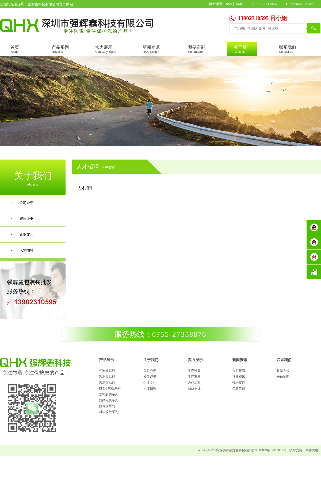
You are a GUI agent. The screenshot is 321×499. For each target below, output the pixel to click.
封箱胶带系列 (108, 412)
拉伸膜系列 (107, 406)
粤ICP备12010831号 (272, 450)
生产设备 (194, 370)
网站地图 (215, 4)
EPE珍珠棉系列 (110, 388)
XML (239, 4)
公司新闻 (238, 370)
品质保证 (194, 388)
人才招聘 (149, 388)
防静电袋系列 (108, 400)
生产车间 (194, 376)
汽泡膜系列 (107, 382)
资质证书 (149, 376)
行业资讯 (238, 376)
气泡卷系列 (107, 370)
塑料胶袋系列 (108, 394)
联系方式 (283, 370)
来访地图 (283, 376)
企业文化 (149, 382)
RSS (229, 4)
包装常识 (238, 388)
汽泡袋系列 (107, 376)
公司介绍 (149, 370)
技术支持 (238, 382)
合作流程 (194, 382)
